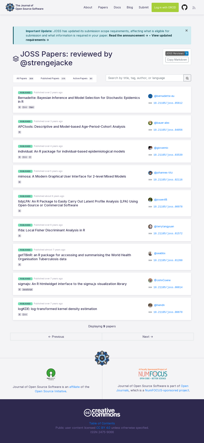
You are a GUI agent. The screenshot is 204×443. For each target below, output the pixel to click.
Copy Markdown (177, 59)
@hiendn (156, 305)
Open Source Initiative (50, 391)
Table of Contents (102, 423)
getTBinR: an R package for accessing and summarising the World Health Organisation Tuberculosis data (74, 257)
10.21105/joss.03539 (168, 154)
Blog (130, 7)
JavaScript (27, 289)
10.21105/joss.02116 (168, 179)
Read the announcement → (128, 35)
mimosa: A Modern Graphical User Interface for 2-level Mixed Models (72, 176)
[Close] (186, 30)
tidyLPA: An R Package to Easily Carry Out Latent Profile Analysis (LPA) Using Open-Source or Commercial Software (78, 203)
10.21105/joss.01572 (168, 233)
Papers (103, 7)
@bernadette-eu (161, 95)
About (88, 7)
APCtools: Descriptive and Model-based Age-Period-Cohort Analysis (71, 126)
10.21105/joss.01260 (168, 260)
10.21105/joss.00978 (168, 206)
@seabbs (157, 253)
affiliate (74, 387)
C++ (25, 107)
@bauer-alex (159, 122)
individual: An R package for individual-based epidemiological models (71, 151)
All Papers (25, 78)
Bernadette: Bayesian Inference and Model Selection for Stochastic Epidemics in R (79, 100)
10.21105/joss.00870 (168, 312)
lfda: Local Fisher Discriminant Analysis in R (51, 230)
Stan (31, 107)
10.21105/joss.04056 (168, 129)
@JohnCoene (159, 280)
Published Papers (53, 78)
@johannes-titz (160, 172)
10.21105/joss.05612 (168, 103)
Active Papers (83, 78)
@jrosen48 (157, 199)
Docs (117, 7)
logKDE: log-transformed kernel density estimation (57, 309)
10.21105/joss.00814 (168, 287)
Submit (144, 7)
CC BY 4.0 (103, 427)
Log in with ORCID (165, 7)
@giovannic (158, 147)
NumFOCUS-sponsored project (167, 390)
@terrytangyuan (161, 226)
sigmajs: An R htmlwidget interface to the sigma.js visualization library (72, 284)
